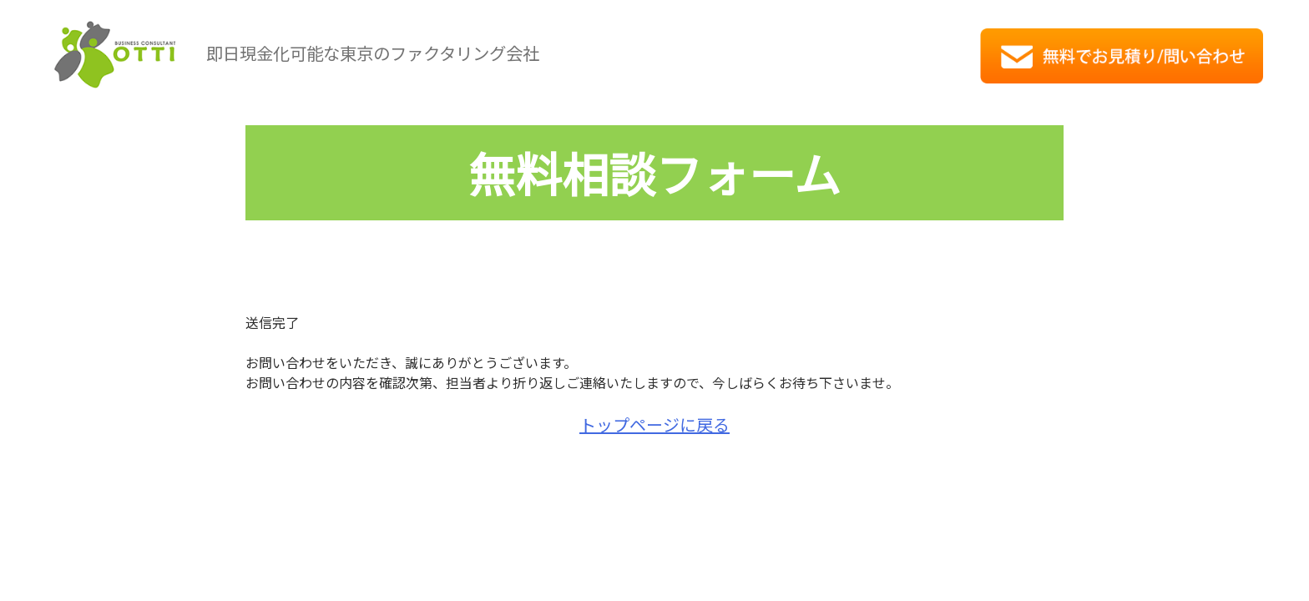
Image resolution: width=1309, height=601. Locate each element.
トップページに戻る (654, 424)
